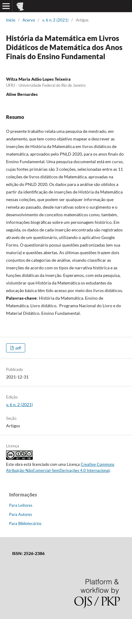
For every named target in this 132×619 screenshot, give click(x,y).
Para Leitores (20, 505)
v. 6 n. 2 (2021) (55, 20)
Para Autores (20, 514)
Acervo (28, 20)
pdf (18, 347)
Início (10, 20)
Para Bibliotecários (25, 523)
